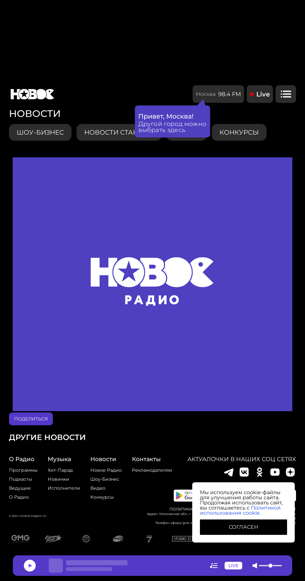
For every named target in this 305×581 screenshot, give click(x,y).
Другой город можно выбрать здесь (172, 127)
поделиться (31, 419)
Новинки (58, 479)
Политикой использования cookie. (240, 510)
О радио (19, 497)
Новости (103, 459)
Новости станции (119, 132)
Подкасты (20, 479)
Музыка (59, 459)
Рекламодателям (152, 470)
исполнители (64, 488)
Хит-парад (60, 470)
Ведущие (20, 488)
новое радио (106, 470)
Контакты (146, 459)
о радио (21, 459)
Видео (97, 488)
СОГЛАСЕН (243, 527)
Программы (23, 470)
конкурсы (239, 132)
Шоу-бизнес (40, 132)
